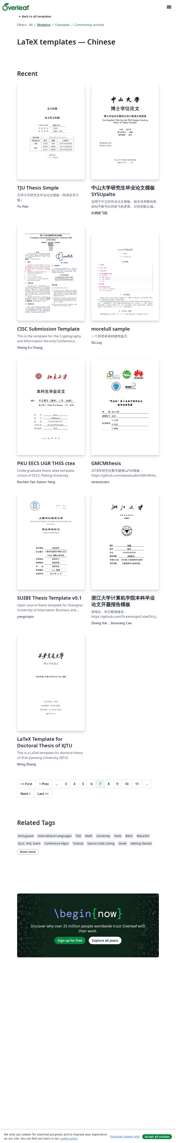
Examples (62, 25)
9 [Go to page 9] (117, 784)
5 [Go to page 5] (83, 784)
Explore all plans (105, 940)
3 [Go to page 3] (66, 784)
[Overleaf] (15, 7)
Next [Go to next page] (25, 793)
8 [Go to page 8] (109, 784)
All (31, 25)
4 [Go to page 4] (74, 784)
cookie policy (68, 1138)
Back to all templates (34, 16)
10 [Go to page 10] (127, 784)
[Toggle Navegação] (169, 7)
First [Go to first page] (26, 784)
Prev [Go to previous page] (44, 784)
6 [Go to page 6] (91, 784)
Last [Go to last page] (43, 793)
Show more (28, 852)
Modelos (44, 25)
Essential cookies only (125, 1136)
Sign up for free (70, 940)
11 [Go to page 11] (137, 784)
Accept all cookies (157, 1137)
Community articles (89, 25)
